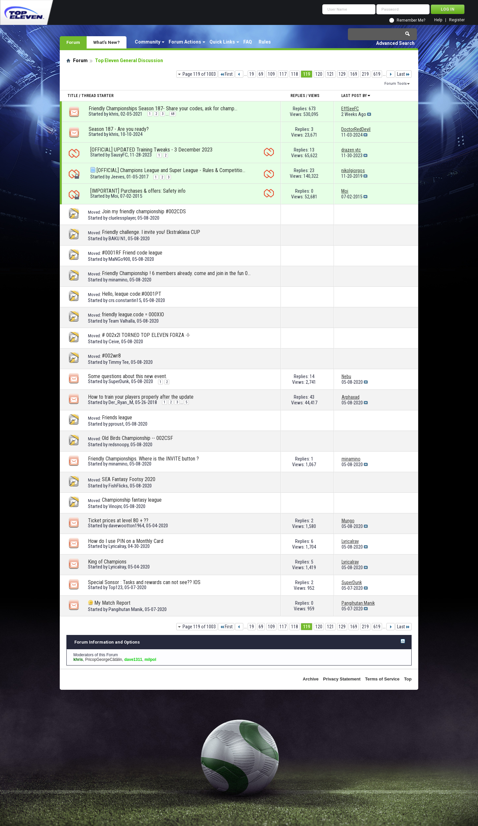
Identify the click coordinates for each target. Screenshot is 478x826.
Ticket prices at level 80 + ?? (118, 520)
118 (294, 74)
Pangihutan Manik (126, 609)
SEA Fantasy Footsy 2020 (128, 479)
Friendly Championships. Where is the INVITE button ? (143, 459)
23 (312, 170)
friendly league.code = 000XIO (133, 314)
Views (313, 95)
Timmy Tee (119, 362)
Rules (265, 42)
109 (271, 74)
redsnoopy (118, 445)
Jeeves (117, 177)
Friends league (117, 417)
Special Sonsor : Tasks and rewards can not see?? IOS (144, 582)
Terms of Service (382, 678)
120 (318, 74)
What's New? (106, 42)
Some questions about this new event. (127, 376)
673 (312, 108)
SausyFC (119, 155)
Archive (311, 678)
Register (457, 20)
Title (72, 95)
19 (251, 74)
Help (438, 20)
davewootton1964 (126, 526)
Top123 (115, 587)
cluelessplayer (122, 218)
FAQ (247, 42)
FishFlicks (118, 486)
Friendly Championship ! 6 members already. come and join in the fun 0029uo (176, 273)
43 (312, 397)
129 (342, 74)
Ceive (114, 342)
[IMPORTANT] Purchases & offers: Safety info (138, 191)
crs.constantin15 (125, 300)
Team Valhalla (122, 321)
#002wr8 (111, 356)
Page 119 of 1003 (199, 74)
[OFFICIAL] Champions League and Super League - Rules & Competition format (171, 170)
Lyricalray (117, 546)
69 (261, 74)
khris (114, 114)
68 (172, 114)
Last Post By (356, 95)
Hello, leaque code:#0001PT (131, 294)
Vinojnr (115, 506)
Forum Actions (185, 42)
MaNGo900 (119, 259)
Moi (114, 196)
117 (282, 74)
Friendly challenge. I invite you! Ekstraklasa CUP (151, 232)
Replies (297, 95)
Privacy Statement (341, 678)
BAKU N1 (117, 239)
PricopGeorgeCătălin (103, 659)
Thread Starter (97, 95)
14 (312, 376)
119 (306, 74)
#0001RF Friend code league (132, 253)
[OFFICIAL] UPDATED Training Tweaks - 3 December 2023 (151, 150)
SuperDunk (119, 381)
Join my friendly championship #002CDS (144, 211)
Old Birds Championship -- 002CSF (137, 438)
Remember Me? (411, 20)
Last (403, 74)
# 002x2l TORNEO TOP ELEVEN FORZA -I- (146, 335)
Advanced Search (395, 43)
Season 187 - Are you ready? (119, 129)
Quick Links (222, 42)
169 (353, 74)
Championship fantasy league (132, 500)
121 (330, 74)
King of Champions (107, 562)
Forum (73, 42)
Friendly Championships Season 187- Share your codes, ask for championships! (163, 108)
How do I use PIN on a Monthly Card (125, 541)
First (226, 74)
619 (376, 74)
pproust (116, 424)
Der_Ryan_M (121, 402)
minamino (118, 280)
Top (408, 678)
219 (365, 74)
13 (312, 150)
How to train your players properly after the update (141, 397)
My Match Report (112, 603)
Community (147, 42)
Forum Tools (395, 83)
